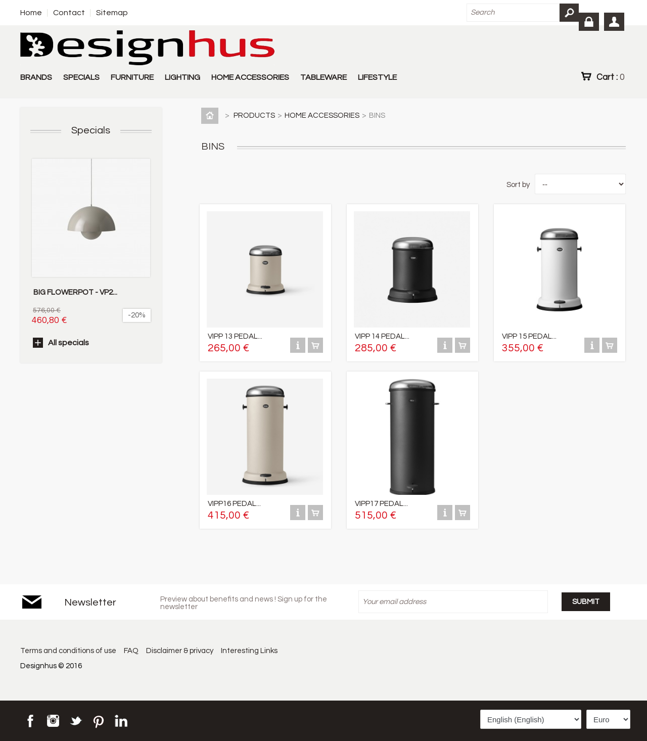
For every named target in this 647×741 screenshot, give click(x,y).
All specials (68, 343)
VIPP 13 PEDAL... (235, 336)
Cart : (610, 76)
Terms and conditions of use (68, 651)
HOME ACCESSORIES (250, 77)
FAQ (131, 651)
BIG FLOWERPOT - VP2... (75, 292)
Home (31, 13)
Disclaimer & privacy (180, 651)
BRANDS (36, 77)
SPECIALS (81, 77)
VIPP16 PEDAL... (234, 503)
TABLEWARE (323, 77)
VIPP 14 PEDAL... (382, 336)
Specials (90, 130)
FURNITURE (132, 77)
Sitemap (112, 13)
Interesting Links (250, 651)
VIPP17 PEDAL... (381, 503)
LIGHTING (182, 77)
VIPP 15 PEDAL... (529, 336)
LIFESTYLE (377, 77)
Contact (69, 13)
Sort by (518, 185)
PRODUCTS (254, 115)
